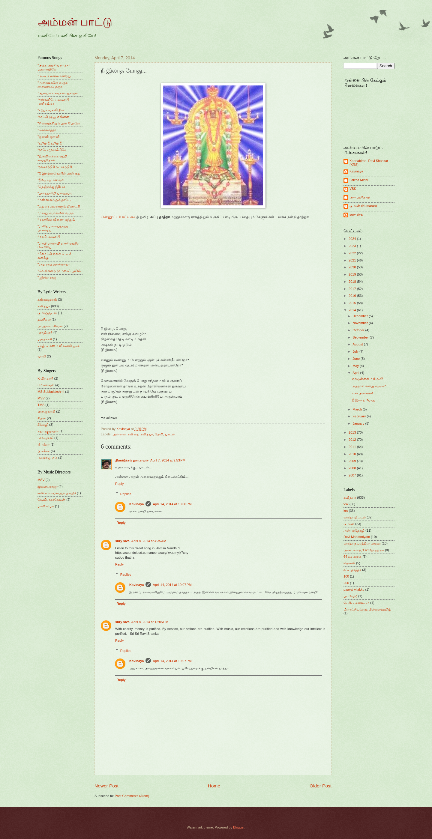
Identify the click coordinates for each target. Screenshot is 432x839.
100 (346, 576)
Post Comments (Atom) (132, 796)
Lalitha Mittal (359, 180)
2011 (353, 447)
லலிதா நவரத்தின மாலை (362, 543)
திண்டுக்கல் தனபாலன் (131, 460)
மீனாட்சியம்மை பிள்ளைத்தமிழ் (367, 609)
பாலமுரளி (45, 438)
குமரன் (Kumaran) (363, 206)
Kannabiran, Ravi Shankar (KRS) (369, 162)
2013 (353, 432)
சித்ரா (42, 418)
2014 (353, 310)
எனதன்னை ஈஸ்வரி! (367, 379)
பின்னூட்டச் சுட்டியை (118, 217)
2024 (353, 238)
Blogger (238, 827)
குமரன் (349, 524)
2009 (353, 461)
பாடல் (170, 434)
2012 (353, 439)
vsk (346, 504)
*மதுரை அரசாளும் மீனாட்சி (59, 206)
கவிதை (133, 434)
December (360, 316)
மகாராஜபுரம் (47, 457)
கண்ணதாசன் (47, 299)
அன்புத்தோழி (360, 197)
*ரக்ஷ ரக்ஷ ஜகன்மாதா (54, 264)
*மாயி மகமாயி (49, 236)
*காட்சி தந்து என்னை (53, 116)
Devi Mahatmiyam (357, 537)
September (361, 337)
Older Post (321, 785)
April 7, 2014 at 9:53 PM (167, 460)
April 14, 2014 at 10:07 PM (172, 585)
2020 (353, 267)
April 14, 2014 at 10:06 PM (172, 504)
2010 (353, 454)
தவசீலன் (44, 319)
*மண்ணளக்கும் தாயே (54, 200)
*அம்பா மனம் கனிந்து (54, 76)
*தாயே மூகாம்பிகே (52, 149)
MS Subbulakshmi (51, 391)
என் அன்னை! (362, 393)
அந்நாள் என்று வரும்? (369, 386)
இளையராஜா (48, 486)
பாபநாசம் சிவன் (50, 326)
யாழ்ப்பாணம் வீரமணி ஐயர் (59, 346)
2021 (353, 260)
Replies (125, 493)
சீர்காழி (43, 424)
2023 (353, 246)
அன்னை (119, 434)
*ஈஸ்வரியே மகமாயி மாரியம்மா (53, 101)
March (357, 409)
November (360, 323)
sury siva (122, 541)
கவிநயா (146, 434)
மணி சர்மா (46, 506)
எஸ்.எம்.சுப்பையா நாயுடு (57, 493)
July (355, 351)
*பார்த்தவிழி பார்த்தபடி (55, 193)
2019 (353, 274)
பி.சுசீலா (44, 451)
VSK (353, 188)
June (356, 358)
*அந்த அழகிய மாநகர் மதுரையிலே (54, 67)
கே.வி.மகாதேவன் (51, 499)
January (358, 423)
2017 (353, 289)
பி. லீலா (44, 444)
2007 (353, 475)
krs (346, 510)
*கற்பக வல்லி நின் (51, 110)
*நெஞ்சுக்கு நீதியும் (51, 186)
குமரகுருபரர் (47, 313)
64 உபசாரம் (353, 556)
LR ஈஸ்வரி (46, 385)
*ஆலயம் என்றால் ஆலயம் (58, 93)
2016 (353, 295)
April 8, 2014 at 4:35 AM (148, 541)
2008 (353, 468)
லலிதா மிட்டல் (355, 517)
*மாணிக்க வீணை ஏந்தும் (56, 219)
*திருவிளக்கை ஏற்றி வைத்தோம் (52, 158)
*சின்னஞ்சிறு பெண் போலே (59, 123)
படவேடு (350, 596)
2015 (353, 303)
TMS (41, 405)
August (358, 344)
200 (346, 583)
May (356, 366)
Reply (119, 483)
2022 (353, 253)
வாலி (42, 356)
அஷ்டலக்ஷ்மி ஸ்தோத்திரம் (364, 550)
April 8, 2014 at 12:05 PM (149, 622)
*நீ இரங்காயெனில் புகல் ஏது (59, 173)
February (359, 416)
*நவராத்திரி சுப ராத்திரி (55, 167)
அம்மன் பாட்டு (75, 22)
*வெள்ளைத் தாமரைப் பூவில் (59, 271)
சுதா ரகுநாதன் (48, 431)
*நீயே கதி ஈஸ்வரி (51, 180)
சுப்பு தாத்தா (352, 570)
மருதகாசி (45, 339)
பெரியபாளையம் (356, 603)
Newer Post (106, 785)
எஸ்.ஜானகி (46, 411)
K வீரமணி (45, 378)
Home (214, 785)
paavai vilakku (354, 589)
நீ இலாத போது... (365, 400)
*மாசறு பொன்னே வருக (56, 213)
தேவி (159, 434)
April (356, 373)
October (358, 330)
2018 (353, 281)
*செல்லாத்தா (47, 130)
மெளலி (349, 563)
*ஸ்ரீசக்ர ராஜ (47, 277)
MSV (41, 398)
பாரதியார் (45, 332)
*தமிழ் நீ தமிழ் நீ (50, 143)
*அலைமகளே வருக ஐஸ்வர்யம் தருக (53, 84)
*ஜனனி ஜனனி (48, 136)
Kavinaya (136, 504)
